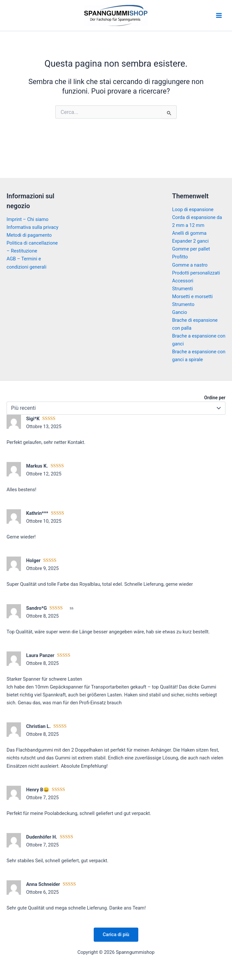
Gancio (179, 312)
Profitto (180, 257)
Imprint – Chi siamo (27, 219)
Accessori (182, 281)
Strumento (183, 304)
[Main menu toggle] (218, 15)
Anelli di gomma (189, 233)
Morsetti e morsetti (192, 296)
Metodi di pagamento (29, 235)
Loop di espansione (192, 209)
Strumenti (182, 289)
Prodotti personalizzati (196, 273)
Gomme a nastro (189, 265)
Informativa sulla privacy (32, 227)
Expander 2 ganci (190, 241)
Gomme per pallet (191, 249)
